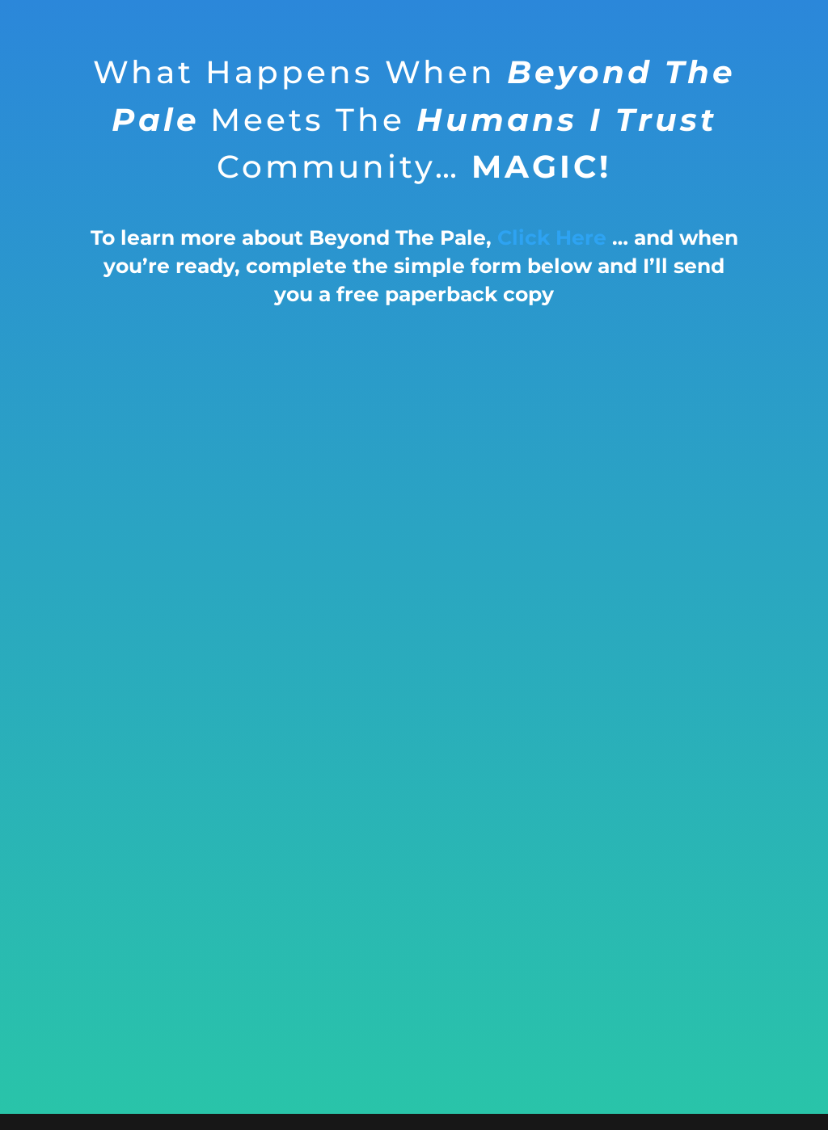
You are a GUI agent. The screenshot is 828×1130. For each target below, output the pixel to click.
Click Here (551, 237)
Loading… (413, 700)
